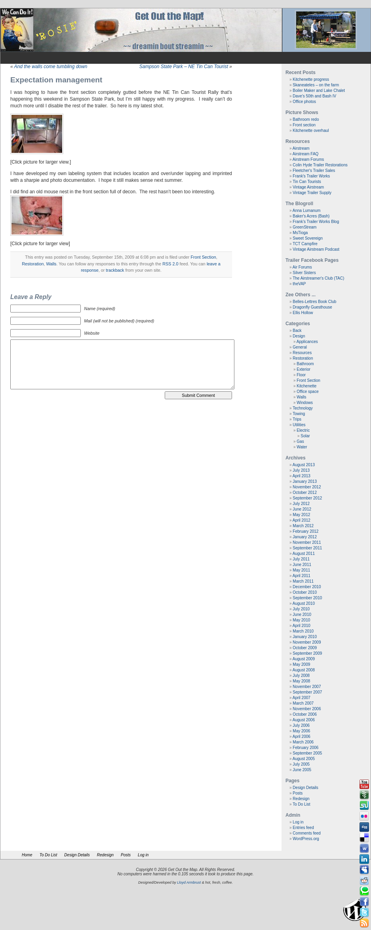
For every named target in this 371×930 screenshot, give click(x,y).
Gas (300, 441)
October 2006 (305, 714)
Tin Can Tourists (307, 181)
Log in (298, 822)
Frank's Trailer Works (311, 176)
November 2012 (307, 487)
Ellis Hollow (303, 313)
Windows (305, 402)
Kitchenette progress (311, 79)
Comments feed (307, 833)
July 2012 (301, 503)
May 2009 (301, 664)
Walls (51, 263)
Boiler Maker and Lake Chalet (319, 90)
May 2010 (301, 620)
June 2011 (302, 564)
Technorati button (364, 891)
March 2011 (303, 581)
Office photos (304, 101)
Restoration (33, 263)
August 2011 (304, 553)
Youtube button (364, 784)
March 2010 (303, 631)
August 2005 (304, 759)
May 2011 (301, 570)
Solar (305, 436)
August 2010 (304, 603)
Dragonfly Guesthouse (312, 307)
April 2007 (301, 698)
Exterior (303, 369)
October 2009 (305, 648)
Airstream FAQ (306, 154)
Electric (303, 430)
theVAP (299, 284)
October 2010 (305, 592)
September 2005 (307, 753)
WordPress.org (306, 839)
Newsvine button (364, 795)
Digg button (364, 827)
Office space (307, 391)
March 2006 (303, 742)
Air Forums (302, 267)
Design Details (305, 787)
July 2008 (301, 675)
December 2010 (307, 587)
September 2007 (307, 692)
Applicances (307, 341)
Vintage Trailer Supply (312, 193)
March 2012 (303, 526)
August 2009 (304, 659)
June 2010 (302, 614)
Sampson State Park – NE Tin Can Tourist (183, 66)
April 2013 (301, 476)
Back (297, 330)
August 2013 (304, 465)
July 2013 (301, 470)
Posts (298, 793)
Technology (303, 408)
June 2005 (302, 770)
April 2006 (301, 736)
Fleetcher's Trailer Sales (314, 170)
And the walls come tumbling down (51, 66)
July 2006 (301, 725)
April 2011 (301, 576)
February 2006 (305, 747)
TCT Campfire (305, 244)
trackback (115, 270)
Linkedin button (364, 859)
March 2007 (303, 703)
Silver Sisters (304, 273)
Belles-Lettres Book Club (314, 301)
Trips (297, 419)
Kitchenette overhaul (311, 130)
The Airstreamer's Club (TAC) (318, 278)
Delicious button (364, 837)
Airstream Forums (308, 159)
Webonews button (364, 848)
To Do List (301, 804)
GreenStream (304, 227)
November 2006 (307, 709)
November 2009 (307, 642)
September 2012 (307, 498)
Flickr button (364, 816)
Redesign (301, 799)
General (300, 347)
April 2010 (301, 625)
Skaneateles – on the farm (316, 85)
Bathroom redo (306, 119)
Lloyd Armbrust (189, 882)
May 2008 (301, 681)
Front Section (203, 257)
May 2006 (301, 731)
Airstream (301, 148)
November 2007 (307, 686)
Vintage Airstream (308, 187)
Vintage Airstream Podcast (316, 249)
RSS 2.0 (170, 263)
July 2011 (301, 559)
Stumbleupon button (364, 805)
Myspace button (364, 870)
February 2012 (305, 531)
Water (302, 447)
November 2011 (307, 542)
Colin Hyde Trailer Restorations (320, 165)
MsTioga (300, 233)
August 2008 (304, 670)
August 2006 (304, 720)
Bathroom (305, 364)
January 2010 (305, 637)
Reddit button (364, 880)
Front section (304, 125)
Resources (302, 353)
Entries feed (303, 827)
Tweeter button (364, 912)
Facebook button (364, 902)
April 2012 (301, 520)
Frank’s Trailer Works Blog (316, 221)
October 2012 (305, 492)
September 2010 (307, 598)
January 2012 (305, 537)
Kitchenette (306, 386)
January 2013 (305, 481)
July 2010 (301, 609)
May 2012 (301, 515)
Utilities (299, 425)
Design (299, 336)
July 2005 (301, 764)
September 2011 (307, 548)
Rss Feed (364, 923)
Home (27, 855)
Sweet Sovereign (308, 238)
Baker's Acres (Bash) (311, 216)
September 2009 (307, 653)
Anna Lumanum (307, 210)
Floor (301, 375)
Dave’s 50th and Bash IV (314, 96)
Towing (299, 414)
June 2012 (302, 509)
